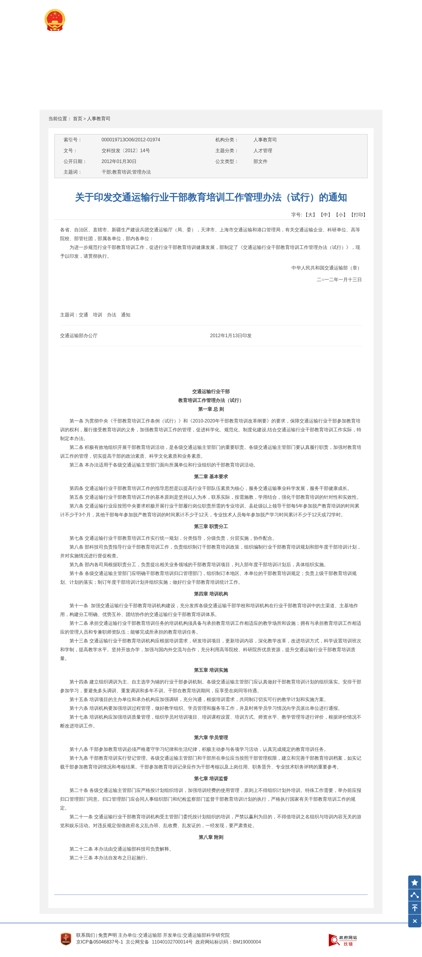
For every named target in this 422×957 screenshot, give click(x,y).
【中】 (326, 214)
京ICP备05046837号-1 (99, 941)
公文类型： (227, 161)
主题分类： (227, 150)
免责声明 (107, 935)
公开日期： (75, 161)
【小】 (341, 214)
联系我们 (85, 935)
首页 (77, 118)
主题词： (73, 171)
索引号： (73, 139)
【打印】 (358, 214)
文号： (71, 150)
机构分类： (227, 139)
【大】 (310, 214)
